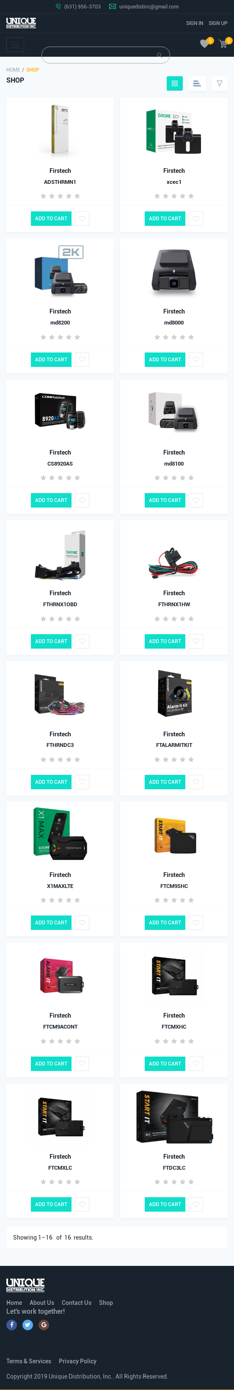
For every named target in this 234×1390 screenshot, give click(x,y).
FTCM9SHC (174, 886)
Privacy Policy (77, 1361)
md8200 (60, 322)
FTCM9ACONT (60, 1027)
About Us (42, 1302)
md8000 (174, 322)
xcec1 (174, 182)
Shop (106, 1302)
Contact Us (76, 1302)
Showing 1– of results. (53, 1237)
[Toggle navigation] (15, 44)
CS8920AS (60, 464)
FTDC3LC (174, 1168)
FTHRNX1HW (174, 604)
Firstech (60, 170)
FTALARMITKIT (174, 745)
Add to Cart (51, 219)
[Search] (105, 55)
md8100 (174, 464)
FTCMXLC (60, 1168)
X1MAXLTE (60, 886)
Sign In (194, 23)
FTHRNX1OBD (60, 604)
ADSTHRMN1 (60, 182)
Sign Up (218, 23)
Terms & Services (28, 1361)
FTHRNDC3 (60, 745)
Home (13, 70)
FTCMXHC (174, 1027)
